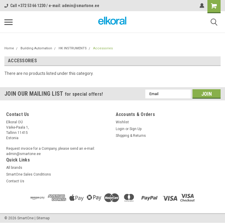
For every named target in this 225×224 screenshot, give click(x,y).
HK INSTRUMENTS (73, 48)
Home (9, 48)
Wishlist (122, 122)
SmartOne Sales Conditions (28, 174)
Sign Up (135, 129)
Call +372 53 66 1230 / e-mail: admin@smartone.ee (51, 5)
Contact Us (15, 181)
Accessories (103, 48)
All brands (14, 168)
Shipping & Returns (131, 136)
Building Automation (36, 48)
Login (120, 129)
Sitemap (43, 218)
